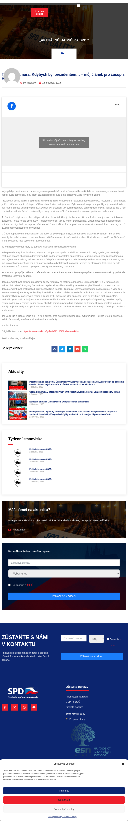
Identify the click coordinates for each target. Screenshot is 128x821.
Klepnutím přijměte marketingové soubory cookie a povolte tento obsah (64, 143)
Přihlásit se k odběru (64, 596)
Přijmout (63, 790)
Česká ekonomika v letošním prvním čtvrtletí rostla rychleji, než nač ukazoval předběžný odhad (74, 392)
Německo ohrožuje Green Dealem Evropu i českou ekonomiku (58, 402)
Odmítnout (64, 799)
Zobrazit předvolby (64, 809)
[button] (123, 763)
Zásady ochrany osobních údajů (62, 816)
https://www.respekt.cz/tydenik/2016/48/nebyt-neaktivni (51, 332)
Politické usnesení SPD (40, 450)
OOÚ (30, 586)
